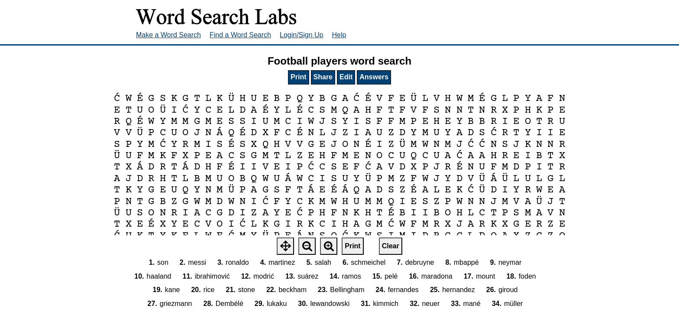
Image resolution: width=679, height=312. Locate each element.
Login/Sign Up (301, 35)
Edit (346, 77)
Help (339, 35)
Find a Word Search (240, 35)
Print (298, 77)
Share (323, 77)
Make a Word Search (168, 35)
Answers (373, 77)
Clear (390, 246)
